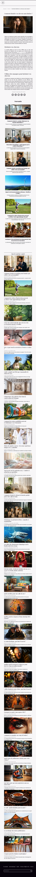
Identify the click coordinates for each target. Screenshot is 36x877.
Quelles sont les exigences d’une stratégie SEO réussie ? (17, 617)
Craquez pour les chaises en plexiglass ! (15, 854)
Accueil (4, 8)
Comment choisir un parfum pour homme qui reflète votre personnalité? (18, 169)
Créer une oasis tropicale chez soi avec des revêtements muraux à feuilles (16, 323)
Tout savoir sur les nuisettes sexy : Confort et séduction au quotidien (17, 471)
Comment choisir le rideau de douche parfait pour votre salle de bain (16, 496)
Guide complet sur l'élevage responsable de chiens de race (16, 372)
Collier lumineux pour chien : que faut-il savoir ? (18, 689)
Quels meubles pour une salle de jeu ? (14, 594)
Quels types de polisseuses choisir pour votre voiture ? (17, 759)
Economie (5, 866)
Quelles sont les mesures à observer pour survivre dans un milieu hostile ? (15, 665)
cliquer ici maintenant (21, 52)
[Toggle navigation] (3, 2)
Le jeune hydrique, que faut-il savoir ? (15, 641)
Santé (18, 866)
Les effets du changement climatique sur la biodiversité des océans (16, 545)
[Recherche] (18, 871)
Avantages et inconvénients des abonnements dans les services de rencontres (18, 239)
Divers (9, 8)
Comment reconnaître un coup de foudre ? (16, 735)
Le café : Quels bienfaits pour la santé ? (15, 807)
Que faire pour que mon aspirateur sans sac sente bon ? (16, 783)
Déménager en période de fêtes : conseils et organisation (16, 520)
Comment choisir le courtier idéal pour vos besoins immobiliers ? (18, 121)
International (12, 866)
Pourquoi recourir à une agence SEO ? (15, 712)
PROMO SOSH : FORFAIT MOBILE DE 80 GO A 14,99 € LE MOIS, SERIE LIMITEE (17, 569)
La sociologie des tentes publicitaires (14, 831)
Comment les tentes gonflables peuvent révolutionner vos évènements (15, 422)
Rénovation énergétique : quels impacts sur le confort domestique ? (18, 145)
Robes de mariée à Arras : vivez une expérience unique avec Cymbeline (17, 446)
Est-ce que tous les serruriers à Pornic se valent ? (17, 348)
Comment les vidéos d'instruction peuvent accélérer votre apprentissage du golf (18, 216)
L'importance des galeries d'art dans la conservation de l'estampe (15, 397)
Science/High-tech (24, 866)
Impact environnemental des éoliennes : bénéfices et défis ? (18, 192)
